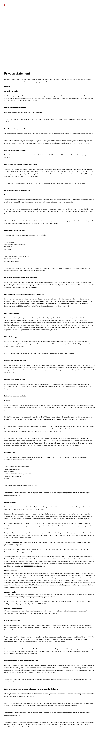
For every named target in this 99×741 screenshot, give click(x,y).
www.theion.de (13, 261)
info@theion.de (14, 259)
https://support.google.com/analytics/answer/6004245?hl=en (28, 604)
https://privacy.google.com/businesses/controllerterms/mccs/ (34, 552)
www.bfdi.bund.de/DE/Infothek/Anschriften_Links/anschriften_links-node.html (41, 306)
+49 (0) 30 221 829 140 (20, 256)
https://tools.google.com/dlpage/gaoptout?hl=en (38, 597)
